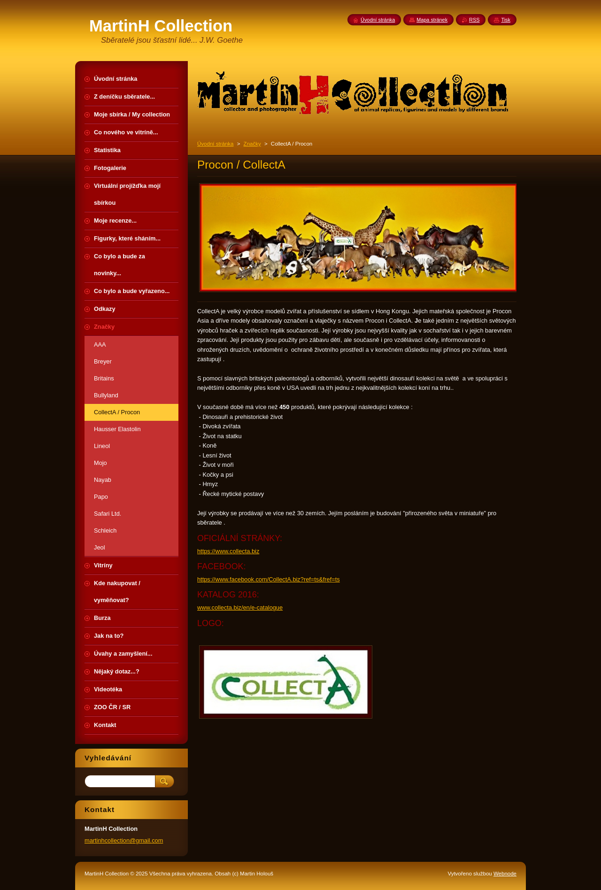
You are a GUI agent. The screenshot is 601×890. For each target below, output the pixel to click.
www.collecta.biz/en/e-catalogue (240, 607)
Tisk (505, 20)
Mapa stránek (431, 20)
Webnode (504, 873)
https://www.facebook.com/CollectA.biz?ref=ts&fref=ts (268, 579)
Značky (252, 144)
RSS (474, 20)
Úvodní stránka (215, 144)
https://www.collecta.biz (228, 551)
